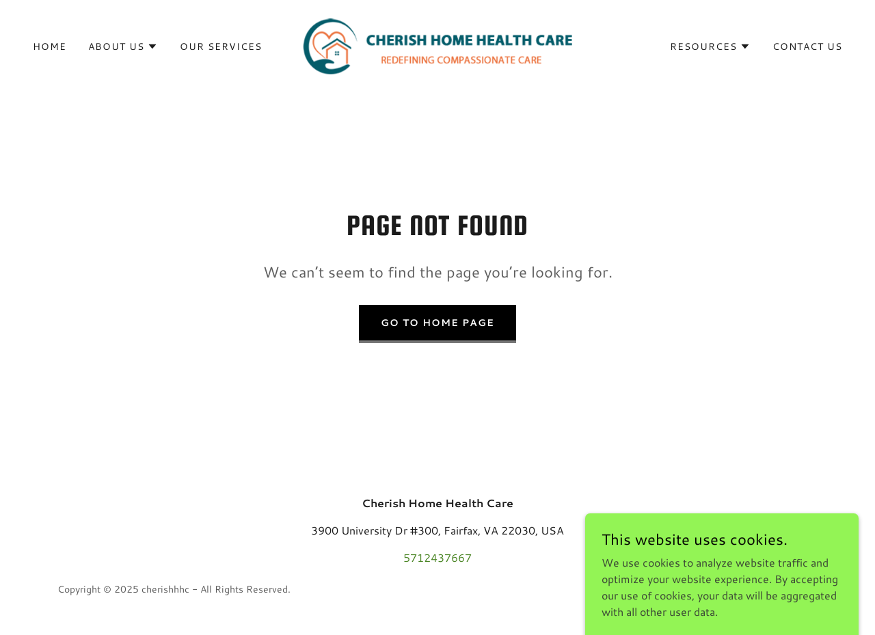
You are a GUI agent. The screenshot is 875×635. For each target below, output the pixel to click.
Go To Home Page (437, 322)
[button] (123, 46)
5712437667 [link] (437, 557)
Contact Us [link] (807, 46)
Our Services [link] (221, 46)
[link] (438, 45)
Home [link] (49, 46)
